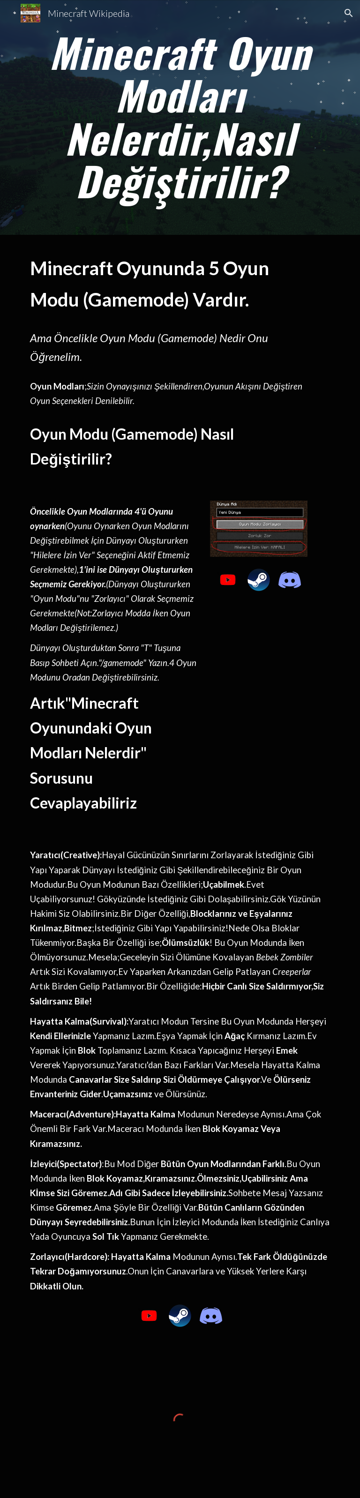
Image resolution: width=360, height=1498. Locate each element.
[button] (349, 13)
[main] (179, 117)
